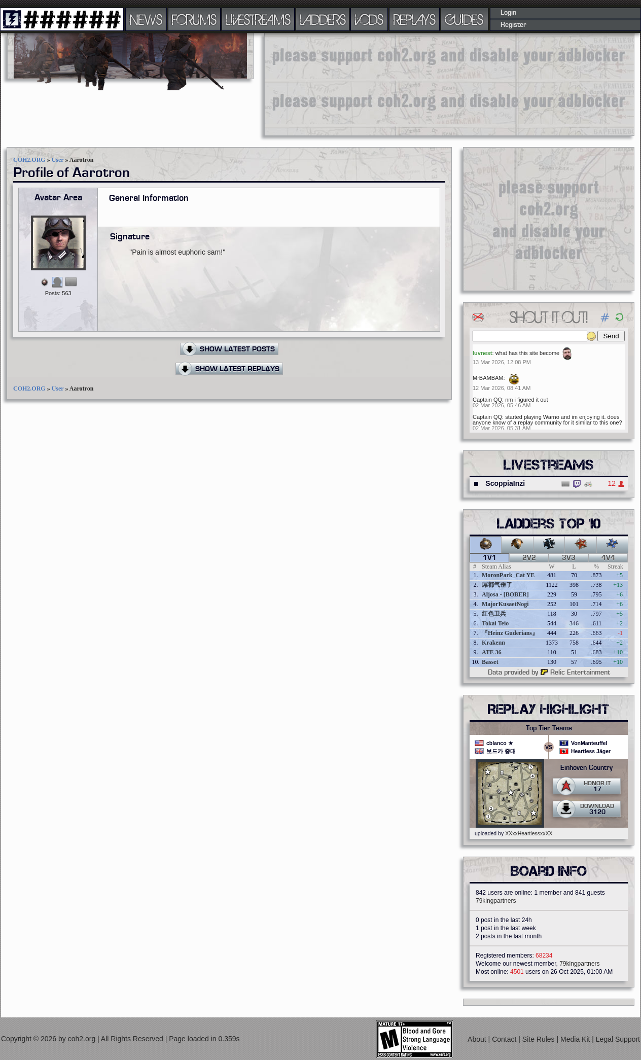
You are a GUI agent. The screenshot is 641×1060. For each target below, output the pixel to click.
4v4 (608, 557)
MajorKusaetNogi (505, 604)
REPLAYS (415, 19)
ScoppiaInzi (505, 483)
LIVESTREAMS (258, 19)
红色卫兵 (494, 613)
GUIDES (464, 19)
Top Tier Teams (549, 728)
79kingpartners (496, 900)
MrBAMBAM (488, 378)
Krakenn (493, 642)
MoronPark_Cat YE (508, 575)
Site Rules (539, 1039)
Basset (490, 661)
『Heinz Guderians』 (510, 633)
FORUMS (194, 19)
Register (513, 24)
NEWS (146, 19)
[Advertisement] (327, 83)
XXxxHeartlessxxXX (528, 833)
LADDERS (323, 19)
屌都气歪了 (497, 584)
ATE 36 (492, 652)
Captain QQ (487, 400)
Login (508, 12)
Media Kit (576, 1039)
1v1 (489, 557)
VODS (369, 19)
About (478, 1039)
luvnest (482, 353)
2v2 (529, 557)
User (58, 159)
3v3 (569, 557)
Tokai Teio (495, 623)
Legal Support (618, 1039)
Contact (505, 1039)
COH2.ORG (29, 159)
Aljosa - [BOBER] (505, 594)
